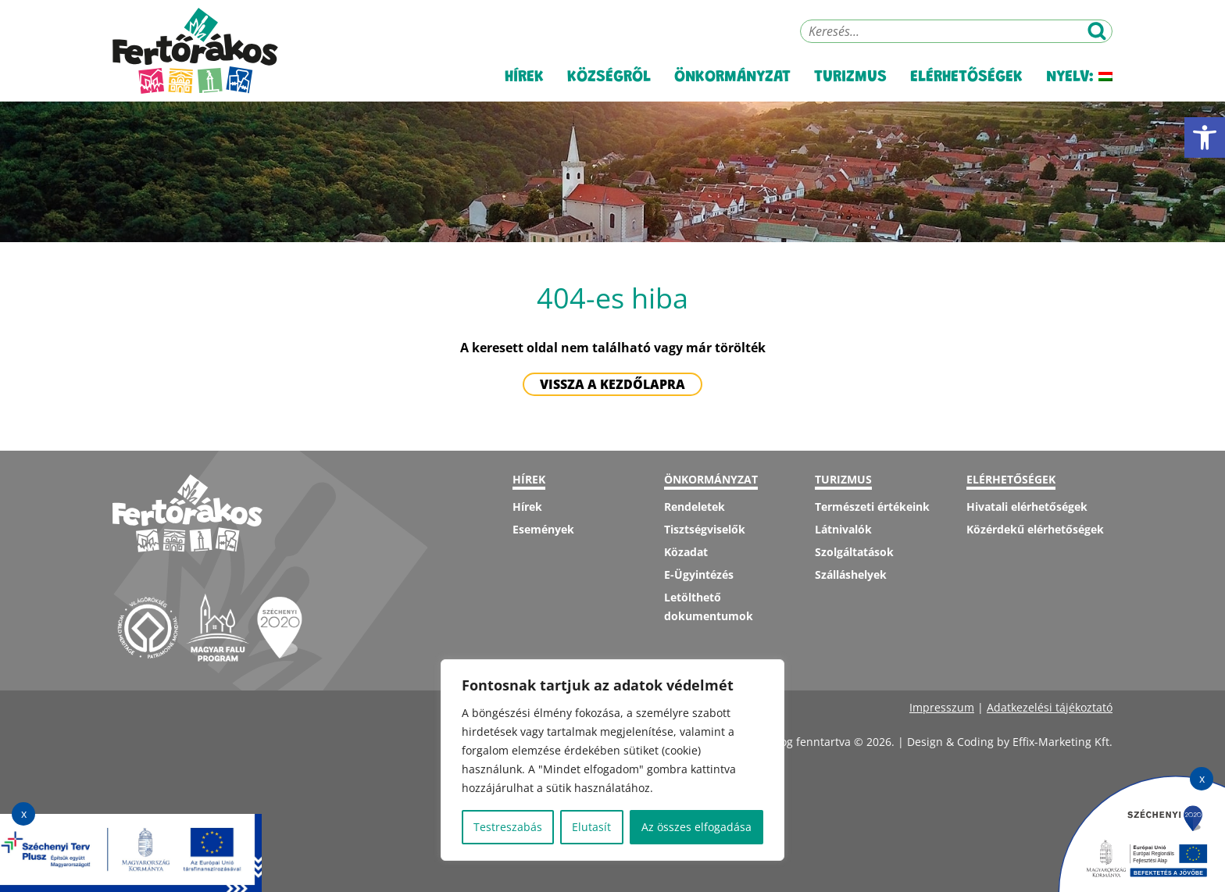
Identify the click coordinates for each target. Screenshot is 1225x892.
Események (543, 529)
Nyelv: (1079, 78)
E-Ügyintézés (699, 574)
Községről (609, 78)
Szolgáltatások (854, 551)
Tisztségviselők (704, 529)
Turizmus (850, 78)
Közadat (686, 551)
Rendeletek (694, 506)
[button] (1204, 137)
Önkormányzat (732, 78)
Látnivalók (843, 529)
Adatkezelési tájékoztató (1049, 707)
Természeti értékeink (872, 506)
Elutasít (591, 826)
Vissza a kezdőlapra (612, 384)
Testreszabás (507, 826)
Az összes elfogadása (696, 826)
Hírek (524, 78)
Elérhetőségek (966, 78)
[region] (612, 760)
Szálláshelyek (851, 574)
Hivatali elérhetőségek (1027, 506)
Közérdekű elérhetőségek (1035, 529)
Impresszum (941, 707)
